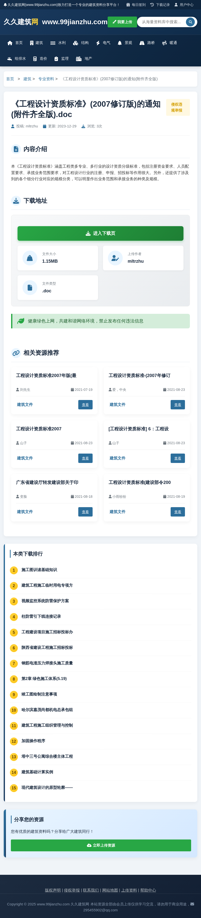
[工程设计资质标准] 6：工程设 (139, 428)
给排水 (16, 58)
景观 (125, 42)
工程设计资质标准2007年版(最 (46, 375)
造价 (40, 58)
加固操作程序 (33, 741)
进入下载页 (100, 233)
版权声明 (53, 890)
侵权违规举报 (176, 107)
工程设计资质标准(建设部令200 (140, 482)
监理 (61, 58)
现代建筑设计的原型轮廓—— (47, 787)
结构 (80, 42)
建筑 (36, 42)
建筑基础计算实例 (37, 772)
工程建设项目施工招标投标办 (47, 632)
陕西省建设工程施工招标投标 (47, 647)
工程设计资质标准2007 (38, 428)
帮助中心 (148, 890)
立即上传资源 (101, 845)
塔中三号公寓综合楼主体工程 (47, 756)
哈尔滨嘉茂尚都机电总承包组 (47, 710)
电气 (103, 42)
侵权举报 (72, 890)
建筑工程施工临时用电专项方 (47, 585)
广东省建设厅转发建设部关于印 (47, 482)
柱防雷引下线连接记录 (41, 616)
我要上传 (122, 22)
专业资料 (46, 79)
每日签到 (136, 5)
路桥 (147, 42)
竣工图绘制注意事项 (39, 694)
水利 (58, 42)
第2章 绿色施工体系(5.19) (44, 679)
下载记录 (160, 5)
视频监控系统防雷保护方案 (45, 601)
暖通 (169, 42)
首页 (15, 42)
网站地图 (110, 890)
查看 (85, 405)
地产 (84, 58)
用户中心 (184, 5)
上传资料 (129, 890)
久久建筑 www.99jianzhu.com (56, 22)
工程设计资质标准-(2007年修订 (139, 375)
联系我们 (91, 890)
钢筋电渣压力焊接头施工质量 (47, 663)
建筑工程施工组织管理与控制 (47, 725)
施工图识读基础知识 (39, 570)
